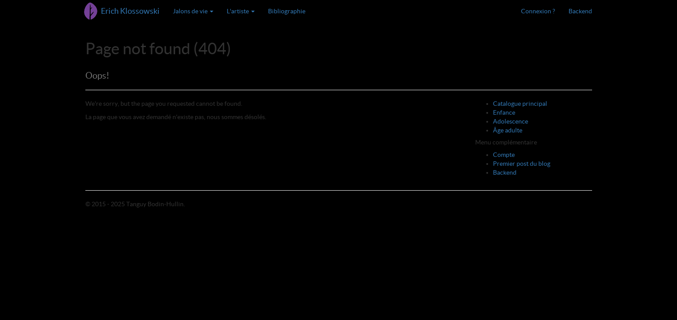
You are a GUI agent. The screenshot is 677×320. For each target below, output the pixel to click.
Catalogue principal (520, 103)
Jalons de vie (193, 11)
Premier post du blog (521, 163)
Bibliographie (286, 11)
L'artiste (241, 11)
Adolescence (510, 121)
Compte (504, 154)
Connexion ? (538, 11)
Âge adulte (507, 130)
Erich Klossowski (130, 11)
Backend (580, 11)
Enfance (504, 112)
